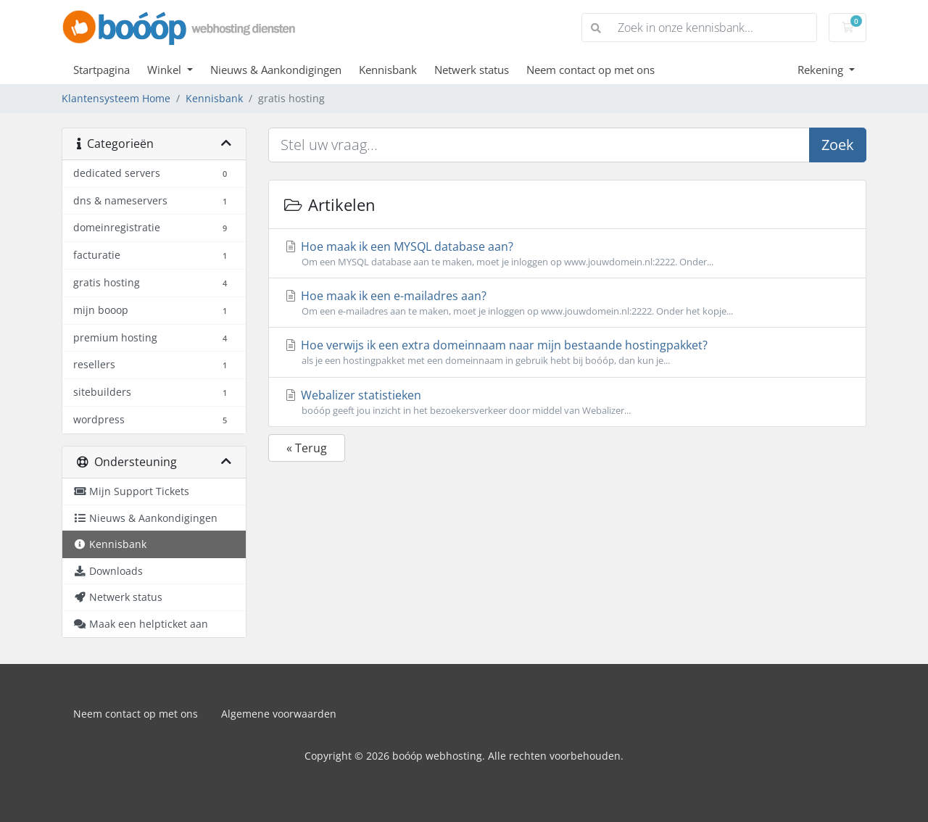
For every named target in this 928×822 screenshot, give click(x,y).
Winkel (165, 69)
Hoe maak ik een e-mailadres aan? (567, 303)
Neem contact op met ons (590, 69)
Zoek (837, 144)
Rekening (822, 69)
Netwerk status (471, 69)
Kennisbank (388, 69)
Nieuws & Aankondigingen (275, 69)
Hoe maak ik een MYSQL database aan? (567, 253)
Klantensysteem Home (116, 98)
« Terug (306, 448)
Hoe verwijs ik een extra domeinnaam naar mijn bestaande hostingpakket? (567, 352)
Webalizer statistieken (567, 402)
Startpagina (101, 69)
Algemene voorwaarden (278, 714)
